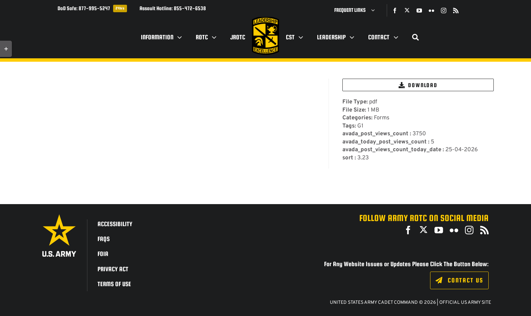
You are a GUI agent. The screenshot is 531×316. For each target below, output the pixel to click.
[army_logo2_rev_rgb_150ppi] (59, 216)
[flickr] (431, 10)
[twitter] (407, 10)
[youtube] (419, 10)
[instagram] (443, 10)
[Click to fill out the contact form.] (459, 280)
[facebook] (395, 10)
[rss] (456, 10)
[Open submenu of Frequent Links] (375, 10)
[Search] (415, 37)
